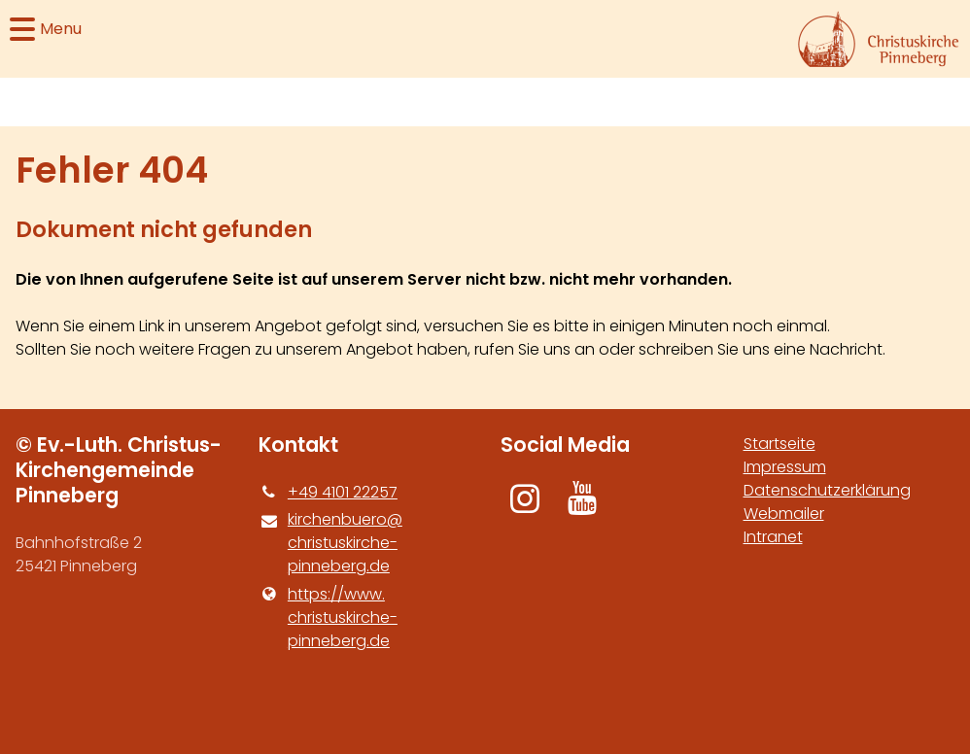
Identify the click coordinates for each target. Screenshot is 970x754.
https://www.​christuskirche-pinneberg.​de (328, 618)
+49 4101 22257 (328, 492)
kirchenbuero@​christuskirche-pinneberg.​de (330, 543)
